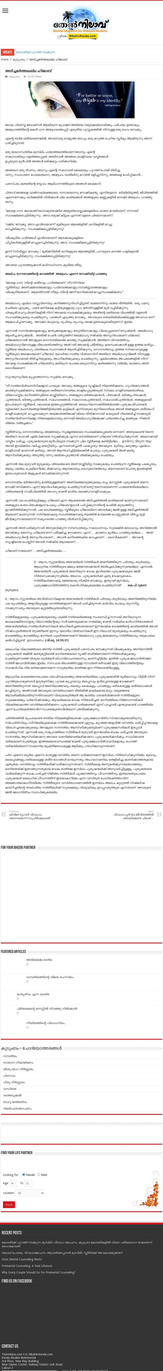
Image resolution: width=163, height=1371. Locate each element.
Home (4, 59)
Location (8, 1193)
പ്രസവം (9, 1075)
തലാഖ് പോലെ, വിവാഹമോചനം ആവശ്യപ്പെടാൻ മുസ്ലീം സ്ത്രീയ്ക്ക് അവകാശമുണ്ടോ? (62, 1252)
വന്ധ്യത (9, 1088)
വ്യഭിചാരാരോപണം (17, 1108)
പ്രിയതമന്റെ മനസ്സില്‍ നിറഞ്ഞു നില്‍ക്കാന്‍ (47, 1008)
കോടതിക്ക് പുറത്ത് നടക (32, 52)
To (21, 1183)
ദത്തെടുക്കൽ (12, 1095)
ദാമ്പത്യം (10, 1056)
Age (5, 1183)
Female (27, 1175)
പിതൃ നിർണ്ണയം (14, 1082)
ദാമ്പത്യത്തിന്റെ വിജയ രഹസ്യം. (50, 977)
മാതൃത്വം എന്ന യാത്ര (33, 994)
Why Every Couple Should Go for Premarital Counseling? (39, 1272)
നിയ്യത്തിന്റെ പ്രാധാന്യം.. (46, 1023)
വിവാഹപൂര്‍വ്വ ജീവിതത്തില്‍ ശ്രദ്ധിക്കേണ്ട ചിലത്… (132, 815)
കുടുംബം (19, 59)
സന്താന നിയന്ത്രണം (18, 1062)
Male (41, 1175)
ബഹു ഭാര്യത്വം (15, 1102)
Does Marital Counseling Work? (22, 1259)
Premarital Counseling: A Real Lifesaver (27, 1266)
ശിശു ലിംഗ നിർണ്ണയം (18, 1069)
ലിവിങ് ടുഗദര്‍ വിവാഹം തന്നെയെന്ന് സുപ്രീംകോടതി (31, 815)
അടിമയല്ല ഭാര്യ (39, 959)
